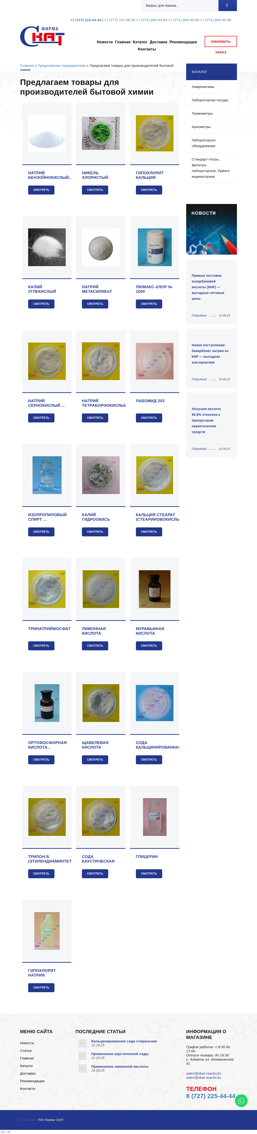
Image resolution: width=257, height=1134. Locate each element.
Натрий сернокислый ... (46, 403)
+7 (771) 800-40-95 (183, 20)
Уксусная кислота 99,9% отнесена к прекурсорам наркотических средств (206, 420)
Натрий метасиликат (97, 289)
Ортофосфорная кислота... (47, 745)
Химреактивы (203, 87)
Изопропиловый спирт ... (47, 517)
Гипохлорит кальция (150, 175)
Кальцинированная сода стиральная (124, 1041)
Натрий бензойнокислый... (50, 175)
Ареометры (201, 127)
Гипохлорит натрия (42, 972)
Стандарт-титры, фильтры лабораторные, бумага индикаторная (210, 167)
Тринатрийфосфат (49, 629)
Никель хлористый (95, 175)
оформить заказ (221, 43)
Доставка (158, 42)
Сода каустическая (98, 859)
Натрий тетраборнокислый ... (104, 403)
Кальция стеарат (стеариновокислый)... (162, 517)
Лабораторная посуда (210, 100)
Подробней (199, 315)
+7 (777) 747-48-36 (119, 20)
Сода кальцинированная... (160, 745)
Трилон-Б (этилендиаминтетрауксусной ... (63, 859)
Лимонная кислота (94, 631)
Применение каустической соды (120, 1054)
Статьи (26, 1051)
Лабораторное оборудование (203, 143)
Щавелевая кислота (95, 745)
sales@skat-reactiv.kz (203, 1077)
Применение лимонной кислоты (120, 1066)
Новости (105, 42)
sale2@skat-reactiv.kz (203, 1073)
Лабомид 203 (150, 401)
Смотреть (41, 190)
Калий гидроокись (96, 517)
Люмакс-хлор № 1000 (154, 289)
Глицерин (147, 857)
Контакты (147, 49)
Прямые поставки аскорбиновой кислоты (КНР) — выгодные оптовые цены (208, 287)
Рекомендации (183, 42)
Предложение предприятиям (62, 65)
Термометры (202, 113)
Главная (123, 42)
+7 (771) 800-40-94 (151, 20)
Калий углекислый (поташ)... (42, 289)
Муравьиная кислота (150, 631)
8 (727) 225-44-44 (210, 1096)
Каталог (140, 42)
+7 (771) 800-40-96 (215, 20)
